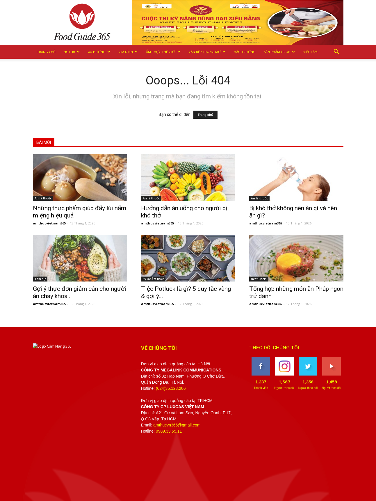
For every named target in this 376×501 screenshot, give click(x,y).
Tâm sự (40, 279)
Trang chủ (46, 51)
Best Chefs (259, 279)
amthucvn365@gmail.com (176, 425)
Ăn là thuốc (43, 198)
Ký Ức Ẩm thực (153, 279)
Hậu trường (245, 51)
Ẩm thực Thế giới (163, 51)
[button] (336, 52)
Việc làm (310, 51)
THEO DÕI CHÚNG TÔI (274, 347)
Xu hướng (99, 51)
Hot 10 (72, 51)
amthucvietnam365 (49, 223)
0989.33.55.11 (169, 431)
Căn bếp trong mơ (207, 51)
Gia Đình (128, 51)
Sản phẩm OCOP (279, 51)
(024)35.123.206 (171, 388)
